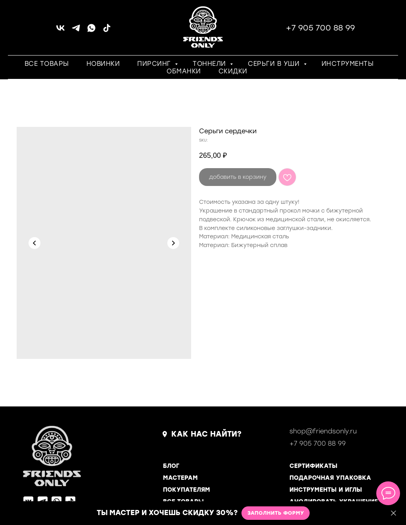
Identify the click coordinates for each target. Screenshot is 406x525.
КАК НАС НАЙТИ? (206, 434)
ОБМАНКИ (184, 71)
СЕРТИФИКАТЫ (313, 465)
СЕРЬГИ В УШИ (275, 63)
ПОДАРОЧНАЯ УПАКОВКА (330, 477)
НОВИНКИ (103, 63)
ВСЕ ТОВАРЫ (47, 63)
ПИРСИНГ (155, 63)
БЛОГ (171, 465)
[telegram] (76, 30)
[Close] (393, 513)
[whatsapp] (91, 30)
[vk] (60, 30)
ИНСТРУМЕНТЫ (348, 63)
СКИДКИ (232, 71)
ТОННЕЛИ (210, 63)
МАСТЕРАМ (180, 477)
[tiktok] (107, 30)
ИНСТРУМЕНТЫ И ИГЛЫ (325, 489)
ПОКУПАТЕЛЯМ (186, 489)
